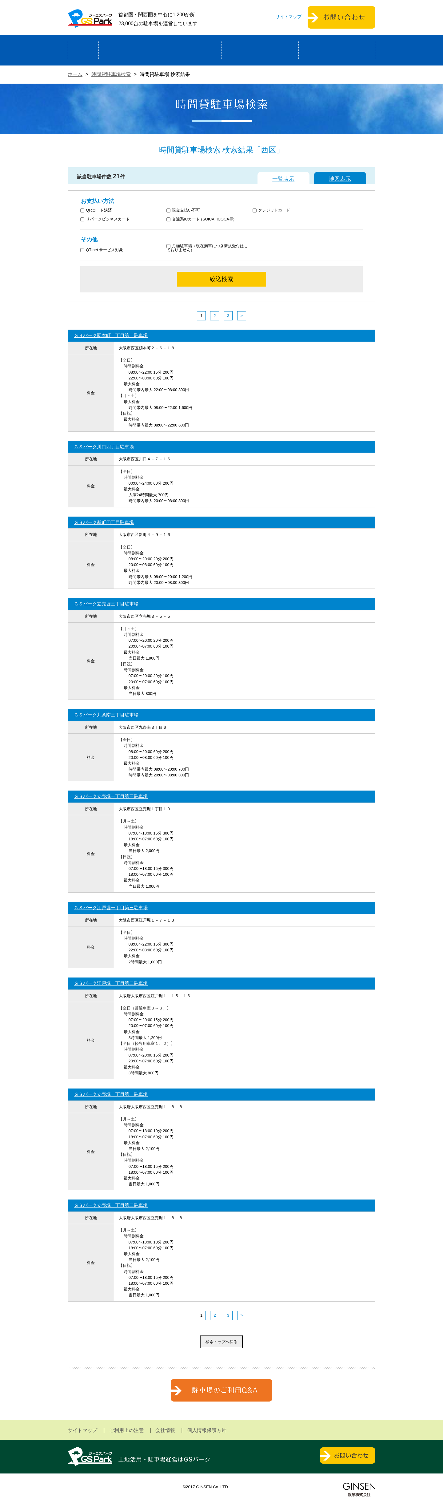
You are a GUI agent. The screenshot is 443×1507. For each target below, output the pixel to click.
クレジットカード (271, 210)
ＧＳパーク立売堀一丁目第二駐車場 (111, 1205)
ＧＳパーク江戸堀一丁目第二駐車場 (111, 983)
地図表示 (340, 179)
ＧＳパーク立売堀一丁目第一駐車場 (111, 1094)
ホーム (83, 50)
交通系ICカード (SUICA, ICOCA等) (200, 219)
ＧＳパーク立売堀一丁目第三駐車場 (111, 796)
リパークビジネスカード (105, 219)
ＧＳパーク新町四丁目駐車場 (104, 522)
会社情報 (165, 1430)
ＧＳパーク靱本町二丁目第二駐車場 (111, 335)
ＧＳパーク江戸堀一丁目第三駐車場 (111, 907)
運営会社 (337, 50)
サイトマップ (288, 16)
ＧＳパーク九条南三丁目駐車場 (106, 714)
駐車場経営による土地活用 (160, 50)
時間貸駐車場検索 (111, 74)
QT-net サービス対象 (105, 250)
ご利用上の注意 (126, 1430)
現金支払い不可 (183, 210)
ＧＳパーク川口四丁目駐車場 (104, 446)
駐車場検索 (260, 50)
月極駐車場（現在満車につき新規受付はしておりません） (207, 248)
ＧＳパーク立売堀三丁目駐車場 (106, 603)
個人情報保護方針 (206, 1430)
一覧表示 (283, 179)
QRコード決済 (96, 210)
